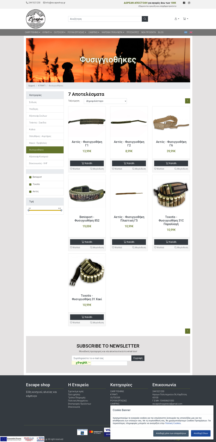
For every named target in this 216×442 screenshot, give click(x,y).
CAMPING (93, 32)
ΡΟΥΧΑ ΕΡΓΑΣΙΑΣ (76, 32)
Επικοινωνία (74, 407)
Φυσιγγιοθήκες (36, 150)
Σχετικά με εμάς (76, 391)
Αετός (36, 191)
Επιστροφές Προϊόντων (79, 404)
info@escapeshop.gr (54, 2)
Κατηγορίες (35, 95)
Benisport (37, 177)
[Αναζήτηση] (145, 19)
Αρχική (31, 85)
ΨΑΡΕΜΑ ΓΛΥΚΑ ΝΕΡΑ (112, 32)
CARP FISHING (32, 32)
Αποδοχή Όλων (201, 433)
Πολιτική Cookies (173, 423)
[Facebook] (184, 2)
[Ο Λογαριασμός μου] (177, 19)
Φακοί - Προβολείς (38, 143)
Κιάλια (32, 129)
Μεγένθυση (97, 169)
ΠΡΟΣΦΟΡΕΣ (133, 32)
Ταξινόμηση (73, 101)
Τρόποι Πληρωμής (77, 397)
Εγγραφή (138, 358)
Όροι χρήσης (74, 394)
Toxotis (36, 184)
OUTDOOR (59, 32)
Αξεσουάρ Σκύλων (38, 116)
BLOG (161, 32)
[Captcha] (109, 363)
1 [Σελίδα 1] (187, 101)
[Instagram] (189, 2)
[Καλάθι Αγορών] (185, 19)
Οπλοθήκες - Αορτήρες (40, 136)
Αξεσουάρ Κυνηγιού (38, 156)
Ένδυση (33, 102)
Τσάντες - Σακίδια (37, 122)
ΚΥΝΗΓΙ (46, 32)
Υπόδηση (33, 109)
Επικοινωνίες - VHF (38, 163)
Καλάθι (86, 163)
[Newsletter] (101, 358)
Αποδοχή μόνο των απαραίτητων (171, 433)
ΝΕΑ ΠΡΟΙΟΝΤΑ (148, 32)
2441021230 (33, 2)
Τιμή (31, 201)
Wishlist (75, 169)
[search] (105, 19)
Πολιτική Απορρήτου (78, 400)
